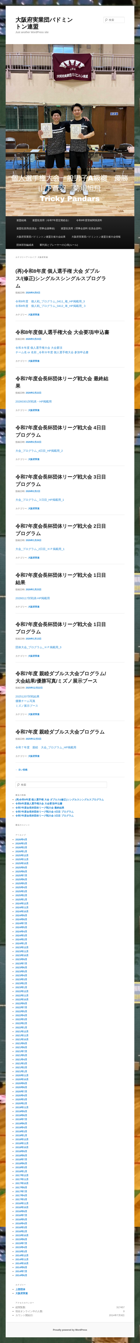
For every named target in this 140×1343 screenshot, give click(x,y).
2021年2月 (21, 1067)
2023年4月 (21, 975)
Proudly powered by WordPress (70, 1330)
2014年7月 (21, 1271)
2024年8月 (21, 919)
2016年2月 (21, 1231)
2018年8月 (21, 1155)
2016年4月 (21, 1223)
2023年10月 (21, 955)
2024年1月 (21, 943)
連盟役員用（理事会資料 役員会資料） (82, 228)
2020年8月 (21, 1087)
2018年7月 (21, 1159)
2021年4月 (21, 1059)
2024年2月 (21, 939)
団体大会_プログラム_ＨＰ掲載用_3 (38, 647)
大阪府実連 (33, 314)
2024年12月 (21, 903)
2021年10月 (21, 1039)
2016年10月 (21, 1207)
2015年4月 (21, 1247)
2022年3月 (21, 1019)
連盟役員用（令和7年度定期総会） (51, 220)
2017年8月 (21, 1187)
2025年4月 (21, 887)
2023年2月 (21, 983)
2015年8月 (21, 1239)
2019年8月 (21, 1115)
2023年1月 (21, 987)
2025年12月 (21, 855)
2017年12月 (21, 1175)
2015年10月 (21, 1235)
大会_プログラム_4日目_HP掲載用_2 (39, 450)
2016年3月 (21, 1227)
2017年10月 (21, 1183)
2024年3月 (21, 935)
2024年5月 (21, 927)
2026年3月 (21, 843)
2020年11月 (21, 1075)
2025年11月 (21, 859)
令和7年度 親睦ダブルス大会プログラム (60, 732)
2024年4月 (21, 931)
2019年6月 (21, 1123)
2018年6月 (21, 1163)
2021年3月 (21, 1063)
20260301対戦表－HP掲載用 (33, 401)
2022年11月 (21, 995)
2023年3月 (21, 979)
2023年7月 (21, 963)
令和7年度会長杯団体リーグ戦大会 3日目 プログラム (44, 815)
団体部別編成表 (25, 244)
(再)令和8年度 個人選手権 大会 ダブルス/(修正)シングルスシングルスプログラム (60, 278)
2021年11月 (21, 1035)
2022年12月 (21, 991)
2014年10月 (21, 1263)
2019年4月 (21, 1127)
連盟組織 (21, 220)
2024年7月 (21, 923)
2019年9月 (21, 1111)
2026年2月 (21, 847)
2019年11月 (21, 1107)
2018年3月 (21, 1167)
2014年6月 (21, 1275)
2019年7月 (21, 1119)
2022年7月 (21, 1007)
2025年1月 (21, 899)
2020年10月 (21, 1079)
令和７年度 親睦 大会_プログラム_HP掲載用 (45, 747)
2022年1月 (21, 1027)
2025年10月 (21, 863)
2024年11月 (21, 907)
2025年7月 (21, 875)
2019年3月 (21, 1131)
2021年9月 (21, 1043)
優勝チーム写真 (25, 701)
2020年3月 (21, 1099)
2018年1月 (21, 1171)
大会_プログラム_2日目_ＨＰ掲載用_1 (40, 549)
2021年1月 (21, 1071)
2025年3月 (21, 891)
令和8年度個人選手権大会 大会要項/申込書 (62, 332)
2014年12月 (21, 1255)
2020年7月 (21, 1091)
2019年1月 (21, 1135)
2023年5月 (21, 971)
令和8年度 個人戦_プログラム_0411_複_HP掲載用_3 (50, 301)
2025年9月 (21, 867)
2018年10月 (21, 1147)
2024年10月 (21, 911)
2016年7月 (21, 1215)
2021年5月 (21, 1055)
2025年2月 (21, 895)
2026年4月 (21, 839)
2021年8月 (21, 1047)
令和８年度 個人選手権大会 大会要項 (38, 347)
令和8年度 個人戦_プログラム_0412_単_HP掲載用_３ (50, 305)
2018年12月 (21, 1139)
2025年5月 (21, 883)
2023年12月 (21, 947)
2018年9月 (21, 1151)
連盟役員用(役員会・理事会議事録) (35, 228)
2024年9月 (21, 915)
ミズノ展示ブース (26, 705)
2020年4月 (21, 1095)
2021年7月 (21, 1051)
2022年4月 (21, 1015)
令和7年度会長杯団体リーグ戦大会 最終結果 (39, 807)
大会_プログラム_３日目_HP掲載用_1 (39, 499)
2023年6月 (21, 967)
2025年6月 (21, 879)
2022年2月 (21, 1023)
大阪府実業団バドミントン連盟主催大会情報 (96, 236)
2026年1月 (21, 851)
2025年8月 (21, 871)
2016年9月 (21, 1211)
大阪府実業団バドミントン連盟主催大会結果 (40, 236)
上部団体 (20, 1289)
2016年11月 (21, 1203)
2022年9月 (21, 1003)
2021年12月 (21, 1031)
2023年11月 (21, 951)
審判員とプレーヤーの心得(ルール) (59, 244)
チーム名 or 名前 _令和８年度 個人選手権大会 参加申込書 (52, 352)
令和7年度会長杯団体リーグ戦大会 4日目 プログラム (44, 811)
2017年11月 (21, 1179)
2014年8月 (21, 1267)
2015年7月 (21, 1243)
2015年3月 (21, 1251)
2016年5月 (21, 1219)
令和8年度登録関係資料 (89, 220)
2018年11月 (21, 1143)
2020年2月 (21, 1103)
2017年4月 (21, 1195)
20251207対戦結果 (27, 696)
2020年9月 (21, 1083)
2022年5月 (21, 1011)
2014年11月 (21, 1259)
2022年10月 (21, 999)
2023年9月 (21, 959)
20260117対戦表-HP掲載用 (32, 598)
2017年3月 (21, 1199)
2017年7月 (21, 1191)
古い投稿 (21, 769)
